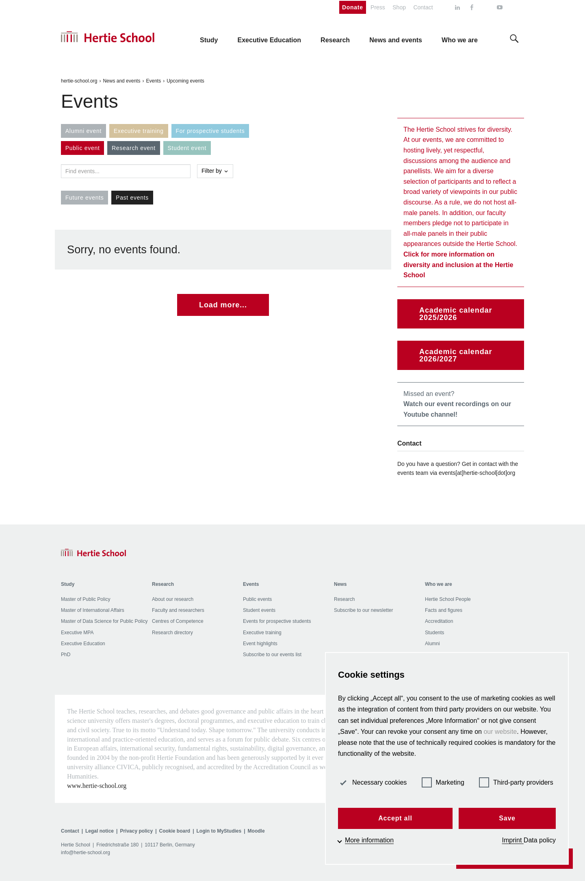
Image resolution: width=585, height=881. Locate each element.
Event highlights (260, 643)
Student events (259, 610)
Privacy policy (136, 831)
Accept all (395, 818)
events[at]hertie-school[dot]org (477, 473)
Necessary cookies (372, 782)
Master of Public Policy (85, 599)
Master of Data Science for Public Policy (104, 621)
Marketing (443, 782)
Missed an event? (457, 404)
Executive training (262, 632)
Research (344, 599)
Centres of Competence (178, 621)
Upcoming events (185, 81)
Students (434, 632)
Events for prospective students (277, 621)
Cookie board (174, 831)
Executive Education (83, 643)
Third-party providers (516, 782)
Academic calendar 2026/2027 (455, 355)
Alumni (432, 643)
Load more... (223, 305)
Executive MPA (77, 632)
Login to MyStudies (219, 831)
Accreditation (439, 621)
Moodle (256, 831)
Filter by (215, 170)
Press (377, 7)
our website (500, 731)
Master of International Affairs (92, 610)
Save (507, 818)
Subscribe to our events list (272, 654)
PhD (65, 654)
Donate (352, 7)
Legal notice (99, 831)
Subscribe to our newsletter (363, 610)
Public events (257, 599)
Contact (423, 7)
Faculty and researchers (178, 610)
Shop (399, 7)
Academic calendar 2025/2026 (455, 314)
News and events (121, 81)
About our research (172, 599)
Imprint (513, 840)
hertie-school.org (79, 81)
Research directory (172, 632)
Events (153, 81)
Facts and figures (443, 610)
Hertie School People (448, 599)
